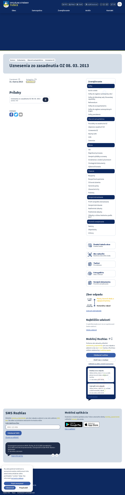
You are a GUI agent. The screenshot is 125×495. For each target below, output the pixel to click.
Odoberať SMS (13, 395)
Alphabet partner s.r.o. (28, 448)
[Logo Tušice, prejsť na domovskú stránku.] (16, 4)
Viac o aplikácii (70, 391)
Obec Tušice (18, 449)
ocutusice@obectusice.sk (113, 491)
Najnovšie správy (17, 418)
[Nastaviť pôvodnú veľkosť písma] (104, 4)
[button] (52, 417)
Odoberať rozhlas (101, 317)
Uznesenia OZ (31, 44)
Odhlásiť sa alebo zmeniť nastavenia (100, 326)
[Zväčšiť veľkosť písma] (107, 4)
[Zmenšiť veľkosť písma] (101, 4)
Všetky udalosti (91, 292)
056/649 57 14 (108, 488)
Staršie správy (92, 359)
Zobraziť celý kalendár (93, 273)
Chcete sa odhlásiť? (12, 400)
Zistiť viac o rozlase (101, 322)
